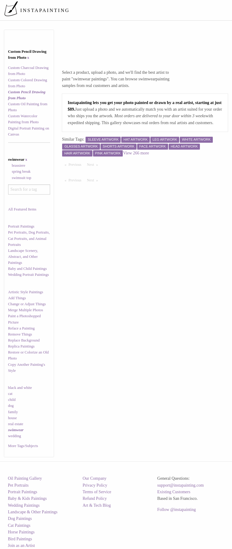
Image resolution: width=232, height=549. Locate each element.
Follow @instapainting (176, 509)
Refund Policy (95, 498)
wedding (14, 436)
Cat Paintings (19, 525)
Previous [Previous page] (76, 164)
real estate (15, 424)
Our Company (95, 478)
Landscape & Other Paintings (32, 512)
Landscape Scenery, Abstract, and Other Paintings (23, 257)
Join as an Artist (21, 545)
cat (10, 394)
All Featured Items (22, 209)
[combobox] (29, 189)
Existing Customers (173, 492)
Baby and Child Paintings (27, 269)
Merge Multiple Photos (25, 310)
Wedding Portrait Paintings (28, 275)
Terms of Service (97, 492)
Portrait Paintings (21, 226)
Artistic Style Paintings (25, 292)
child (12, 400)
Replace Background (24, 340)
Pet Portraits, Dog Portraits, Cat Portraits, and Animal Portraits (29, 238)
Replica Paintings (21, 346)
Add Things (17, 298)
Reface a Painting (21, 328)
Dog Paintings (20, 518)
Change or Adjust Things (27, 304)
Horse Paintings (21, 532)
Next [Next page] (94, 164)
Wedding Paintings (24, 505)
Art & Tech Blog (97, 505)
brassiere (18, 165)
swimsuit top (21, 178)
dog (11, 406)
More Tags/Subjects (23, 446)
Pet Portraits (18, 485)
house (12, 418)
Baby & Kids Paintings (27, 498)
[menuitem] (117, 10)
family (13, 412)
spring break (21, 171)
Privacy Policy (95, 485)
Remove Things (20, 334)
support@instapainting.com (180, 485)
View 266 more (136, 153)
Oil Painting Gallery (25, 478)
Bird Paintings (20, 539)
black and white (20, 388)
